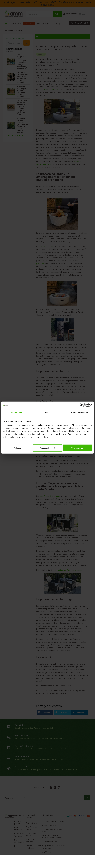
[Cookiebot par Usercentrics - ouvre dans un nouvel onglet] (81, 405)
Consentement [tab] (16, 412)
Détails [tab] (47, 412)
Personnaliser (47, 448)
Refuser (17, 448)
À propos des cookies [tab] (78, 412)
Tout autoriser (77, 448)
